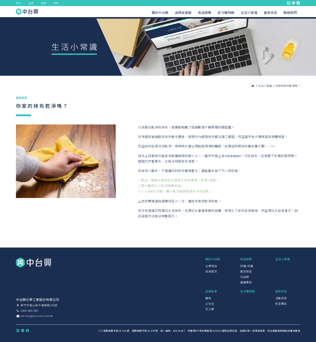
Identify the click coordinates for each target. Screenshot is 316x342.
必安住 (209, 304)
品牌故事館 (183, 12)
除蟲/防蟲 (246, 266)
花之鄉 (209, 309)
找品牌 (244, 277)
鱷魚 (208, 298)
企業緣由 (211, 266)
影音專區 (281, 304)
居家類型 (246, 271)
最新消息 (270, 12)
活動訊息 (281, 298)
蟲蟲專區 (246, 282)
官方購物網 (226, 12)
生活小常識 (249, 12)
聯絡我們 (290, 12)
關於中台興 (160, 12)
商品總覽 (204, 12)
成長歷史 (211, 271)
